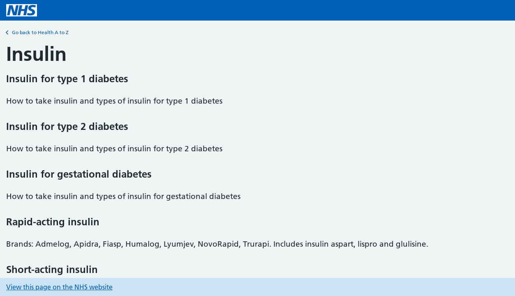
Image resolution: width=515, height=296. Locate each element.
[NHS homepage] (21, 10)
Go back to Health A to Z (37, 32)
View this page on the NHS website (59, 287)
